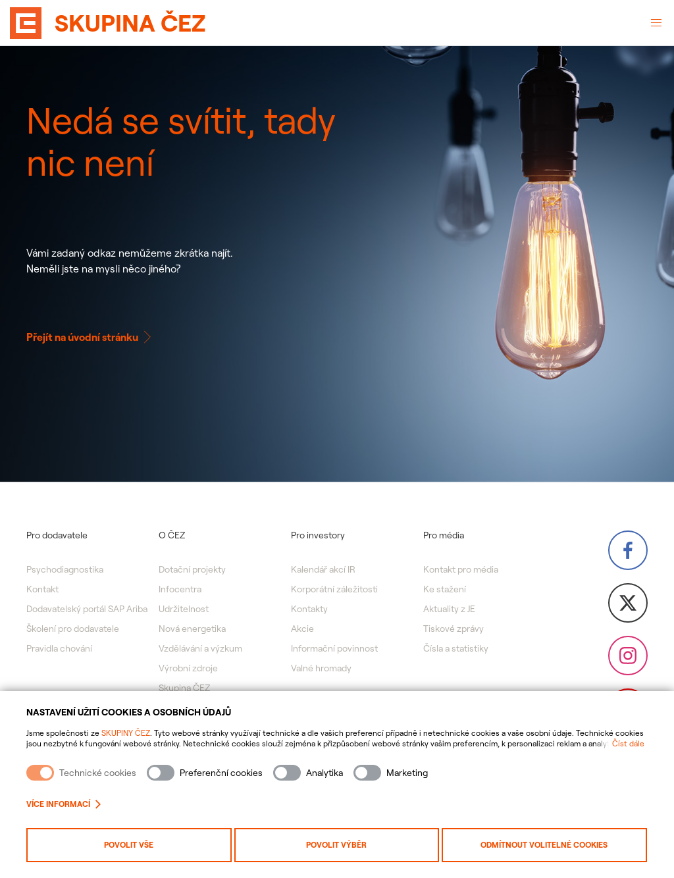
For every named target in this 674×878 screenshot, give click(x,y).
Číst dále (628, 743)
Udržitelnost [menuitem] (184, 609)
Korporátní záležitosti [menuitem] (334, 589)
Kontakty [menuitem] (309, 609)
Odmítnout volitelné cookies (544, 845)
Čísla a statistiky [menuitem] (455, 648)
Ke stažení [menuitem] (444, 589)
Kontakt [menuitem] (42, 589)
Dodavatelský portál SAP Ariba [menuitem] (86, 609)
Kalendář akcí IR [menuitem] (323, 569)
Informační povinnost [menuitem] (334, 648)
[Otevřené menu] (656, 23)
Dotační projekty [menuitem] (192, 569)
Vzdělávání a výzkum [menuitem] (200, 648)
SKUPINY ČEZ (125, 733)
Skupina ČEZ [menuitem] (184, 688)
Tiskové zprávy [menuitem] (453, 628)
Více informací (63, 804)
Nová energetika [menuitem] (192, 628)
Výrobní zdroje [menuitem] (188, 668)
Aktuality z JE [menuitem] (449, 609)
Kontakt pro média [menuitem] (460, 569)
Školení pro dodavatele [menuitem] (72, 628)
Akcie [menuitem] (302, 628)
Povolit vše (128, 845)
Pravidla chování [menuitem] (59, 648)
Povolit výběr (336, 845)
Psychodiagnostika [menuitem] (64, 569)
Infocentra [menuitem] (180, 589)
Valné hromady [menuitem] (321, 668)
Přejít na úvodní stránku (90, 337)
